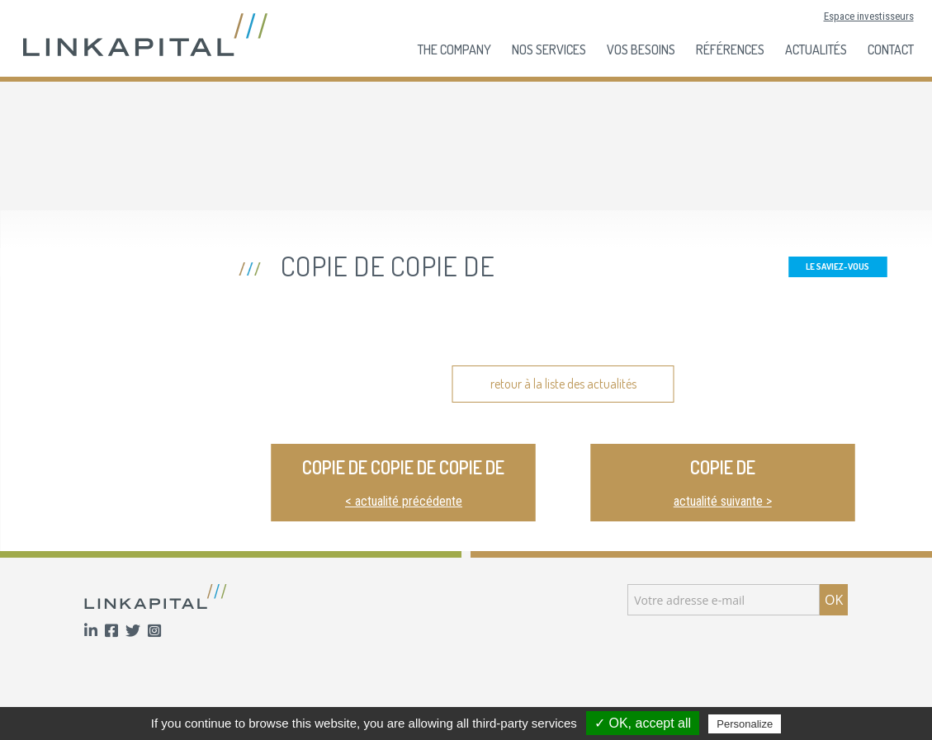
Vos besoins (641, 49)
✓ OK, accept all (642, 723)
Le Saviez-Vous (837, 266)
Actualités (816, 49)
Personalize (745, 724)
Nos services (549, 49)
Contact (891, 49)
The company (454, 49)
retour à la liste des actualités (563, 383)
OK (834, 600)
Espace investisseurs (869, 16)
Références (730, 49)
